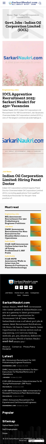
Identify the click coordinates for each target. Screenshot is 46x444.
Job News (6, 172)
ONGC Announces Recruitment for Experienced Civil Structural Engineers (19, 401)
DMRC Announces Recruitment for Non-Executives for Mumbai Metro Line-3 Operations (16, 233)
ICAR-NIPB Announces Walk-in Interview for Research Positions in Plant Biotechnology (16, 263)
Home (9, 15)
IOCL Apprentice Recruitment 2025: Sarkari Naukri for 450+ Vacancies (18, 100)
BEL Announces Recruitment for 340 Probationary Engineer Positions (16, 220)
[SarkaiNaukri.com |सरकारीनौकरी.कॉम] (23, 3)
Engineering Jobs (10, 90)
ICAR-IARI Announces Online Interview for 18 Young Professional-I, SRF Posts (22, 382)
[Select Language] (36, 441)
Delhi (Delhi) (10, 241)
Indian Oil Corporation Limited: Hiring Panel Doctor (22, 179)
